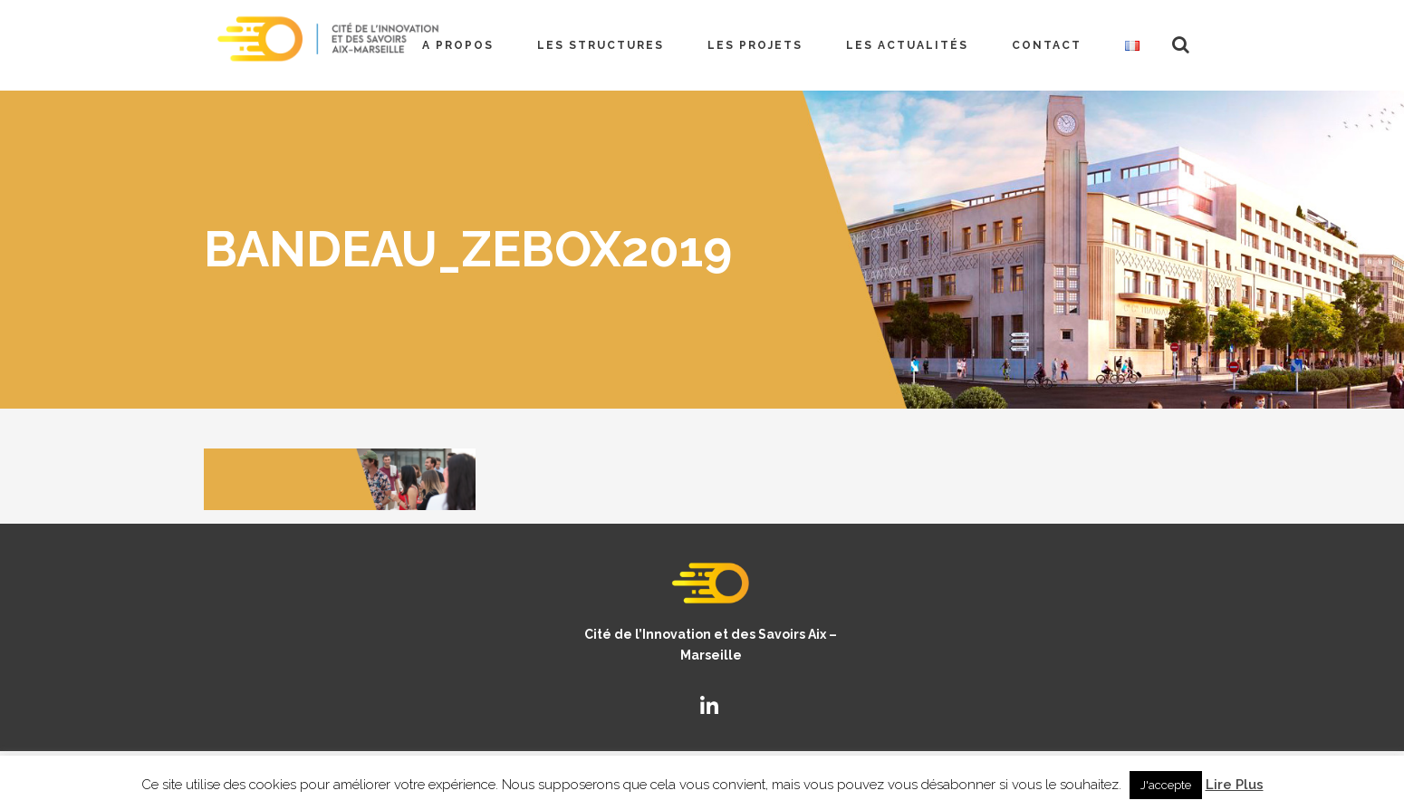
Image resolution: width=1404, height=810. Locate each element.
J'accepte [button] (1165, 785)
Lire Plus (1235, 784)
